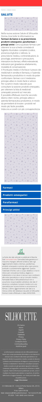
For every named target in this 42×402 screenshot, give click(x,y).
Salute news (21, 7)
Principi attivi (11, 209)
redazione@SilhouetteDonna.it (16, 393)
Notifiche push (21, 346)
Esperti (21, 330)
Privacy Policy (21, 339)
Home (3, 10)
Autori (21, 327)
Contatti (21, 332)
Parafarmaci (10, 202)
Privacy (21, 337)
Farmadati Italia (11, 259)
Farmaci (8, 187)
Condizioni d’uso (21, 341)
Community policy (21, 344)
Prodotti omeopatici (15, 195)
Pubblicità (21, 334)
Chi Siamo (21, 325)
